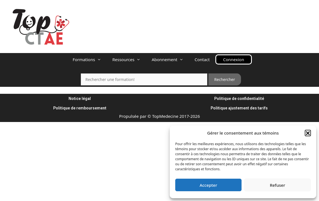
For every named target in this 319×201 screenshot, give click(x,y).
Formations (90, 59)
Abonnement (170, 59)
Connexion (233, 59)
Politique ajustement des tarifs (239, 108)
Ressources (129, 59)
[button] (308, 133)
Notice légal (80, 98)
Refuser (277, 185)
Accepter (208, 185)
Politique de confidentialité (239, 98)
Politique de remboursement (79, 108)
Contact (202, 59)
